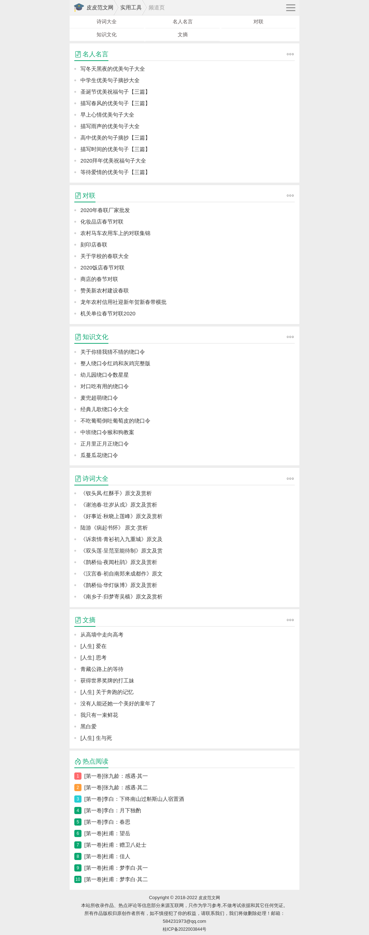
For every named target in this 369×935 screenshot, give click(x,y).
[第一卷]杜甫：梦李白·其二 (116, 879)
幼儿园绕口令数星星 (104, 375)
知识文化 (107, 34)
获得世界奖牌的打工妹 (107, 680)
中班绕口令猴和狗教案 (107, 432)
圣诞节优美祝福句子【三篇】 (115, 92)
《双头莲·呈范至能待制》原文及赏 (121, 551)
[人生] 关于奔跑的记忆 (107, 692)
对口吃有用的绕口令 (104, 386)
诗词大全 (107, 21)
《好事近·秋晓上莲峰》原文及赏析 (121, 516)
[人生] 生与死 (96, 738)
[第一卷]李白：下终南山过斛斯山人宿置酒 (134, 799)
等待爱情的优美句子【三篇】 (115, 172)
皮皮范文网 (100, 7)
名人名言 (183, 21)
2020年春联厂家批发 (105, 210)
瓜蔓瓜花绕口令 (99, 455)
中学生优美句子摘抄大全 (110, 80)
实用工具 (131, 7)
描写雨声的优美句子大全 (110, 126)
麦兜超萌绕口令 (99, 398)
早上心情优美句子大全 (107, 115)
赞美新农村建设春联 (104, 290)
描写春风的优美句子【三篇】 (115, 103)
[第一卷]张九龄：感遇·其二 (116, 787)
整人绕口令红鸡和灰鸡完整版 (115, 363)
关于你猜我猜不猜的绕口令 (112, 352)
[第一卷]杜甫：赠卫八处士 (115, 845)
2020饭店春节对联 (102, 267)
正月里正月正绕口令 (104, 444)
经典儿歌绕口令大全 (104, 409)
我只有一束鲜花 (99, 715)
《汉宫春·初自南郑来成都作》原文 (121, 573)
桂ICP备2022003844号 (185, 929)
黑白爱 (88, 726)
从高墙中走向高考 (101, 634)
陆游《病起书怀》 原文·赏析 (114, 528)
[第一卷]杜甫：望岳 (107, 833)
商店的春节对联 (99, 279)
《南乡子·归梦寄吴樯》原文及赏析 (121, 596)
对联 (258, 21)
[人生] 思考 (93, 657)
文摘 (183, 34)
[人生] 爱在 (93, 646)
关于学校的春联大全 (104, 256)
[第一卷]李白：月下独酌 (112, 810)
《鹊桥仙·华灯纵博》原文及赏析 (118, 585)
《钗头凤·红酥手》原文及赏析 (116, 493)
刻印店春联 (93, 244)
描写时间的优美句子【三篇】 (115, 149)
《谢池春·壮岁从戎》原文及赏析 (118, 505)
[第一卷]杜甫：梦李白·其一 (116, 868)
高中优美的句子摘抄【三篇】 (115, 138)
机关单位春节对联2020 (107, 313)
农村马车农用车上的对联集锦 (115, 233)
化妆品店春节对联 (101, 222)
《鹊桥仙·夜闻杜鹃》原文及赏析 (118, 562)
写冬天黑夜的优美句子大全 (112, 69)
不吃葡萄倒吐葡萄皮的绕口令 (115, 421)
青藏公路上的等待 (101, 669)
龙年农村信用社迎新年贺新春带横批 (123, 302)
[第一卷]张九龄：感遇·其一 (116, 776)
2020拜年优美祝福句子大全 (113, 161)
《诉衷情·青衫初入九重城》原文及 (121, 539)
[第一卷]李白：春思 (107, 822)
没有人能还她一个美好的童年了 (118, 703)
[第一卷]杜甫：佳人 (107, 856)
